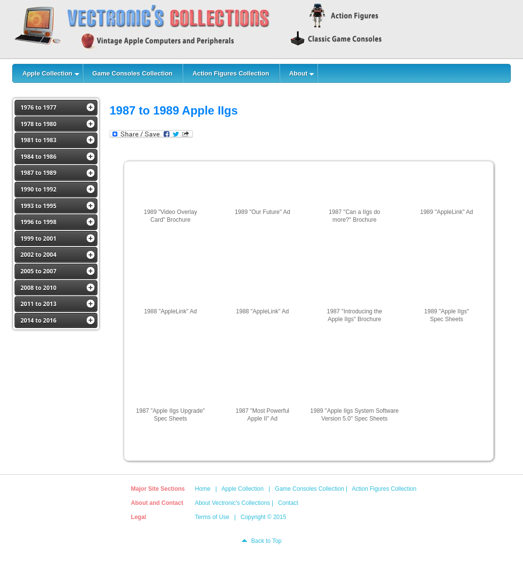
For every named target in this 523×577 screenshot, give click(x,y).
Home (202, 488)
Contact (288, 503)
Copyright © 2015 (263, 517)
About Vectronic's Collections (232, 503)
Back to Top (266, 541)
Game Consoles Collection (309, 488)
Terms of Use (212, 517)
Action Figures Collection (384, 488)
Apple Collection (243, 488)
